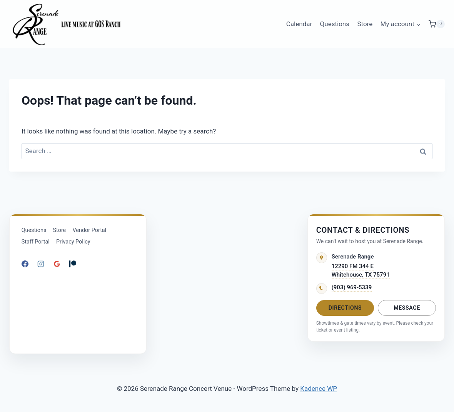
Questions (334, 24)
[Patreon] (73, 264)
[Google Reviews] (57, 264)
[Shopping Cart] (437, 24)
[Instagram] (41, 264)
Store (364, 24)
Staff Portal (36, 242)
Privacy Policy (73, 242)
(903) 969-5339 (352, 287)
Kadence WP (318, 388)
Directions (345, 308)
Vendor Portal (90, 230)
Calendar (299, 24)
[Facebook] (25, 264)
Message (407, 308)
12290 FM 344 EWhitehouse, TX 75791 (361, 271)
